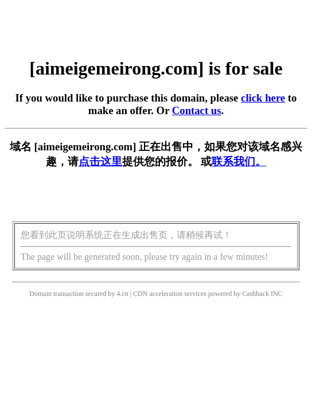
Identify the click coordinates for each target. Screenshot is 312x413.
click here (263, 98)
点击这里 (100, 161)
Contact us (196, 110)
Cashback (255, 294)
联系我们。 (239, 161)
